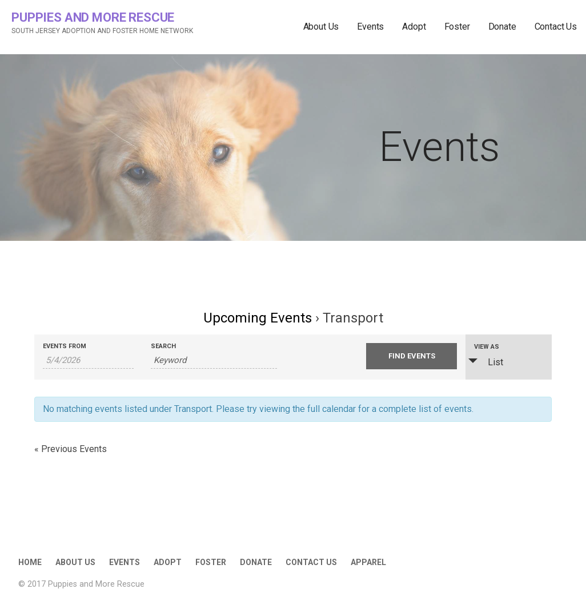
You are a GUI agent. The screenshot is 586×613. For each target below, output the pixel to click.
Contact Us (556, 26)
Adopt (414, 26)
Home (30, 562)
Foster (457, 26)
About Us (321, 26)
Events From (64, 346)
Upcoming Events (257, 318)
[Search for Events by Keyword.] (214, 360)
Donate (502, 26)
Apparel (368, 562)
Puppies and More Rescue (92, 17)
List (488, 362)
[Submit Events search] (411, 356)
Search (163, 346)
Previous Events (70, 448)
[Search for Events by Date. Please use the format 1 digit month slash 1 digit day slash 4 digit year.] (88, 360)
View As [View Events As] (486, 347)
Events (370, 26)
